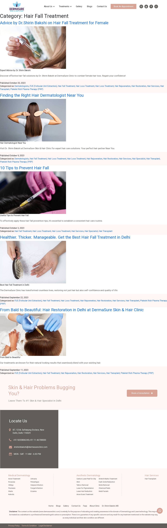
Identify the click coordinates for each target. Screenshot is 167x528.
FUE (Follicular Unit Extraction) (43, 86)
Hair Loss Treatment (85, 86)
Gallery (79, 6)
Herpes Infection (37, 485)
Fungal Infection (37, 488)
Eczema (34, 491)
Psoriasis (11, 488)
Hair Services (153, 86)
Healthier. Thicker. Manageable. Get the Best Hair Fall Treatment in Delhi (65, 237)
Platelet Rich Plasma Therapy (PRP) (26, 89)
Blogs (89, 6)
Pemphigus (35, 482)
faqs (85, 506)
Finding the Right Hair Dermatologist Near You (42, 95)
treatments (64, 6)
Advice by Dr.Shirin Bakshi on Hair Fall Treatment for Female (54, 22)
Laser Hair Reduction (84, 491)
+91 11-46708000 (37, 440)
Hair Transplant (153, 158)
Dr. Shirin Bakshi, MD (110, 506)
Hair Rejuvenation (122, 86)
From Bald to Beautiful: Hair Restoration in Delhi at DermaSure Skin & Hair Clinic (72, 309)
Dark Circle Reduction (107, 482)
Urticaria (34, 479)
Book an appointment (123, 6)
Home (51, 506)
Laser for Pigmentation (85, 488)
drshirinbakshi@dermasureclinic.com (30, 447)
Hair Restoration (138, 86)
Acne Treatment (14, 479)
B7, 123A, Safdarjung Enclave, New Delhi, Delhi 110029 (28, 431)
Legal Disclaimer (45, 526)
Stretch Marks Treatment (108, 479)
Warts (10, 491)
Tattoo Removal (82, 485)
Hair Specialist (138, 158)
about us (48, 6)
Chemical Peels (104, 488)
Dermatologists (21, 86)
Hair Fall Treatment (66, 86)
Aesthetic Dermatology (88, 475)
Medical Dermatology (19, 475)
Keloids (11, 494)
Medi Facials (103, 491)
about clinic (94, 506)
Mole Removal (104, 485)
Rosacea (11, 482)
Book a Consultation (142, 393)
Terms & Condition (29, 526)
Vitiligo (11, 485)
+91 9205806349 (21, 440)
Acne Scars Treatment (85, 494)
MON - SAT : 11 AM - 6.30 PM (27, 454)
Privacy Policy (14, 526)
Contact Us (102, 6)
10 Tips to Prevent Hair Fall (24, 167)
